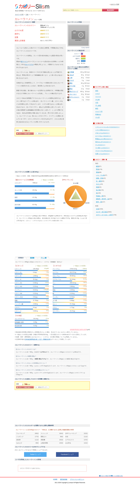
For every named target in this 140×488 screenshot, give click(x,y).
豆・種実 (99, 181)
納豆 (96, 108)
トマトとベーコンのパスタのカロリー (107, 127)
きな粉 (97, 99)
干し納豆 (98, 105)
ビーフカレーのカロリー (103, 136)
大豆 (96, 102)
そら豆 (97, 117)
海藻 (97, 187)
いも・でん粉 (100, 175)
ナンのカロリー (100, 145)
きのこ (98, 184)
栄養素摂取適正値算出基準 (78, 329)
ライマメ (98, 96)
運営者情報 (63, 479)
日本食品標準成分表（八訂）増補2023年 (38, 339)
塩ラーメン (24, 61)
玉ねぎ (72, 75)
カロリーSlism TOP (106, 475)
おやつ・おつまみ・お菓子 (104, 215)
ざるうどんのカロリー (102, 133)
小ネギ (72, 80)
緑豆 (96, 91)
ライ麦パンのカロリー (102, 148)
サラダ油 (72, 86)
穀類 (97, 166)
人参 (71, 77)
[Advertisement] (33, 154)
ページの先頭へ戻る (118, 475)
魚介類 (98, 190)
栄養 (16, 37)
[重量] (19, 130)
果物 (97, 172)
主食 (97, 209)
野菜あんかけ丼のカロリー (103, 139)
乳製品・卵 (99, 196)
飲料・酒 (99, 202)
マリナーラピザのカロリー (103, 151)
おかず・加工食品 (101, 212)
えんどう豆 (98, 111)
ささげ (97, 94)
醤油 (71, 89)
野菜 (97, 169)
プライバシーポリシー (77, 479)
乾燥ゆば (98, 114)
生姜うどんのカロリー (102, 154)
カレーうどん (29, 64)
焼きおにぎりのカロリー (103, 142)
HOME (55, 479)
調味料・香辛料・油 (102, 199)
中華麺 (72, 72)
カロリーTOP (115, 4)
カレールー (73, 94)
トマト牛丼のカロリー (102, 130)
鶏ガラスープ (74, 91)
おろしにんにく (75, 97)
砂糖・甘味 (99, 178)
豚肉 (71, 83)
